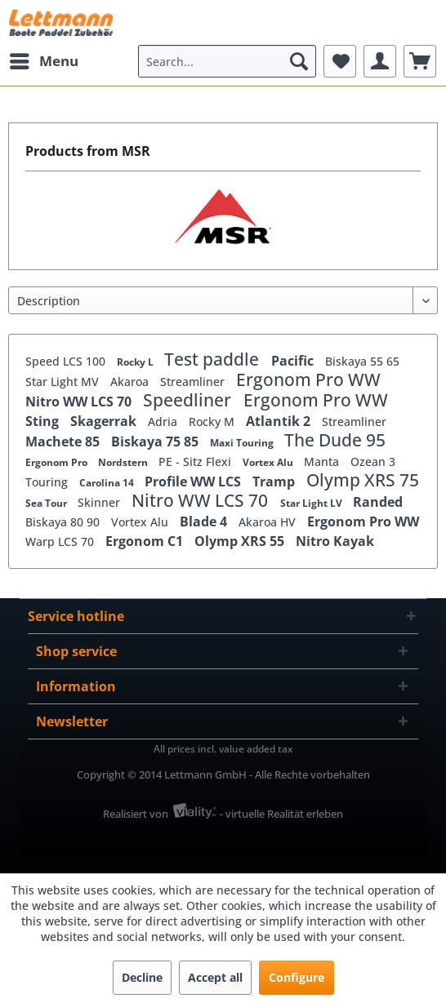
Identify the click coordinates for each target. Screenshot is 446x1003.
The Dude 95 (335, 439)
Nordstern (124, 462)
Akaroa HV (269, 522)
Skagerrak (105, 421)
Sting (43, 421)
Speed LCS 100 (67, 361)
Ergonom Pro (57, 462)
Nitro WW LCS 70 (80, 402)
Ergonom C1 (145, 541)
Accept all (215, 977)
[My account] (379, 61)
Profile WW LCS (194, 481)
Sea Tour (47, 503)
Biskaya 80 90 (64, 522)
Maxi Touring (243, 443)
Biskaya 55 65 (362, 361)
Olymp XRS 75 (362, 479)
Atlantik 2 (280, 421)
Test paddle (213, 359)
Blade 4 (205, 521)
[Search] (299, 61)
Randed (378, 502)
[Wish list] (339, 61)
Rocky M (213, 421)
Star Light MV (63, 381)
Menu (44, 59)
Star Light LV (312, 503)
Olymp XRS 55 (241, 541)
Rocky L (136, 362)
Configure (296, 977)
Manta (323, 461)
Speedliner (189, 399)
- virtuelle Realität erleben (281, 813)
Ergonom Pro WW (308, 379)
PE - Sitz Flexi (196, 461)
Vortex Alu (269, 462)
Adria (164, 421)
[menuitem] (43, 61)
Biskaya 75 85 (156, 441)
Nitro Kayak (335, 541)
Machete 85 (64, 441)
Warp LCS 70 (61, 541)
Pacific (294, 361)
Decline (142, 977)
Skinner (100, 502)
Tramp (275, 481)
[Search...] (227, 61)
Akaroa (131, 381)
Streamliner (194, 381)
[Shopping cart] (420, 61)
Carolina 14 (107, 483)
